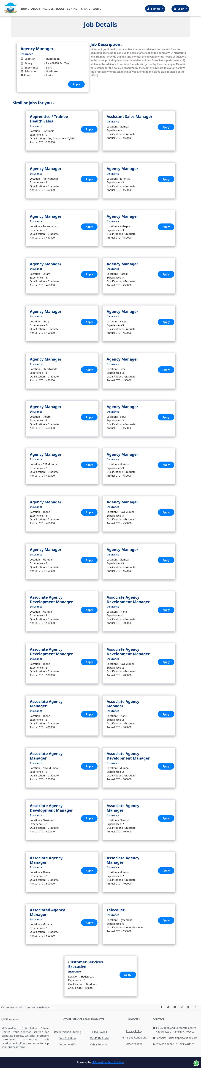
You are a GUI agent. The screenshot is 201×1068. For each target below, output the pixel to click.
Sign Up (154, 9)
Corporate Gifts (68, 1044)
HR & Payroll (99, 1032)
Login (179, 9)
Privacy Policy (134, 1031)
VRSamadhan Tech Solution (108, 1062)
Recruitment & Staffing (67, 1032)
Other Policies (134, 1044)
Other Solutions (99, 1044)
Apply (89, 129)
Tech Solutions (67, 1038)
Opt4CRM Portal (99, 1038)
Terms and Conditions (134, 1037)
